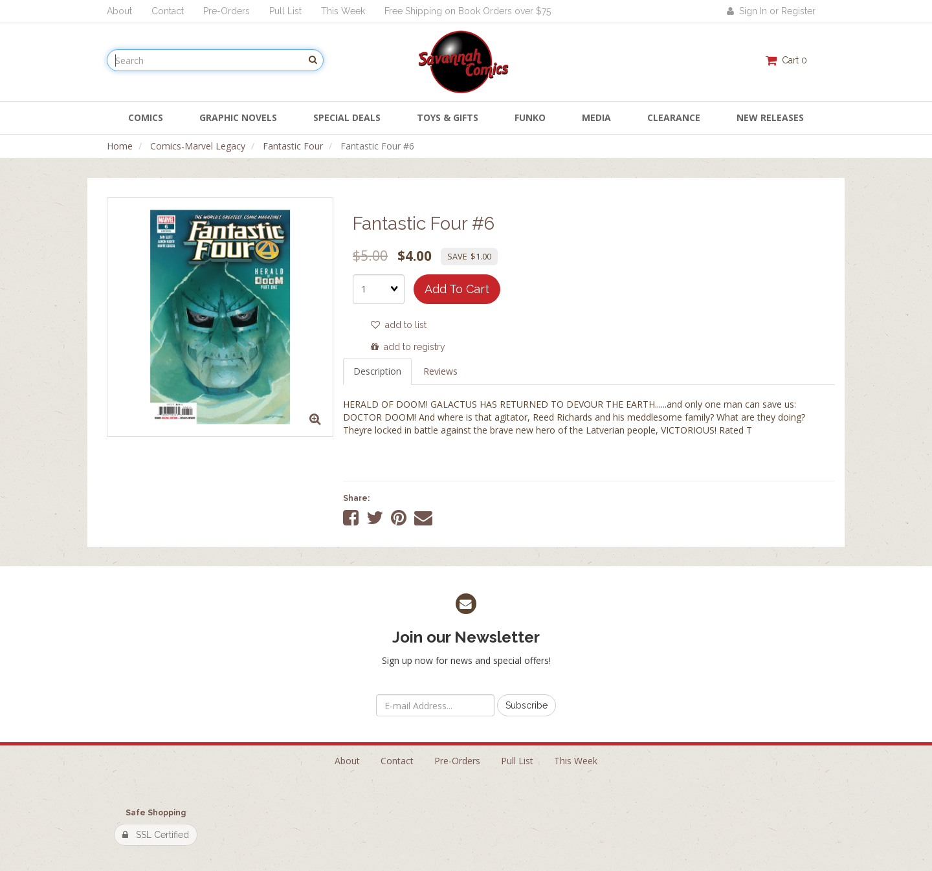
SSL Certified (155, 835)
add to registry (408, 347)
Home (120, 146)
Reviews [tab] (440, 371)
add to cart (457, 289)
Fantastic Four (293, 146)
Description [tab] (377, 371)
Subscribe (526, 705)
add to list (399, 325)
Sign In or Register (771, 11)
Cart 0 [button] (786, 60)
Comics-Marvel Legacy (197, 146)
